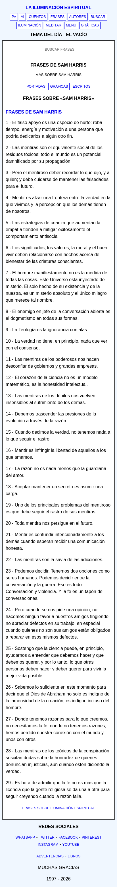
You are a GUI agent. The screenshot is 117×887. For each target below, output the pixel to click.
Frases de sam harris (34, 112)
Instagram (48, 845)
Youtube (70, 845)
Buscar (98, 17)
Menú (71, 25)
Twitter (47, 837)
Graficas (59, 87)
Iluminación (29, 25)
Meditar (53, 25)
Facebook (68, 837)
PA (14, 17)
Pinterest (91, 837)
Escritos (82, 87)
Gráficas (90, 25)
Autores (77, 17)
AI (22, 17)
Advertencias (50, 856)
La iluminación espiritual (58, 7)
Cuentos (37, 17)
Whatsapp (25, 837)
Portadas (35, 87)
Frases (57, 17)
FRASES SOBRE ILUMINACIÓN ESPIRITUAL (58, 808)
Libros (74, 856)
